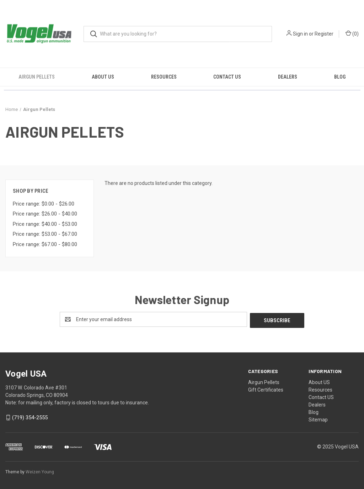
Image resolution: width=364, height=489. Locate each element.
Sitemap (318, 418)
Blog (340, 77)
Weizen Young (40, 470)
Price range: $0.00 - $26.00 (43, 204)
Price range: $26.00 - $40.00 (45, 214)
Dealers (287, 77)
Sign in (300, 34)
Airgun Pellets (36, 77)
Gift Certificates (265, 389)
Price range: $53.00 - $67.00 (45, 234)
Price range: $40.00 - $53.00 (45, 224)
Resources (164, 77)
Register (324, 34)
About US (103, 77)
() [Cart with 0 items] (352, 33)
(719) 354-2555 (30, 417)
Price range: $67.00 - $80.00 (45, 244)
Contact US (227, 77)
